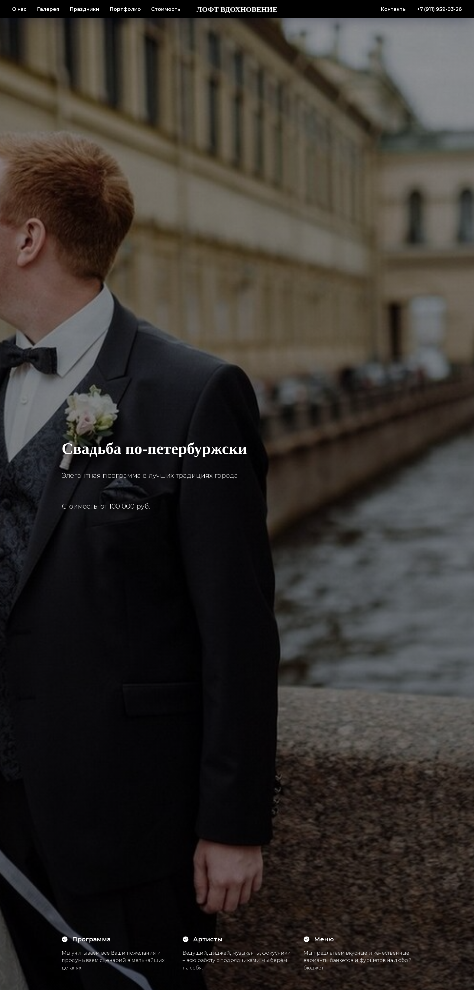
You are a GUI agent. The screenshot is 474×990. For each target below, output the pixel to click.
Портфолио (125, 9)
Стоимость (165, 9)
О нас (19, 9)
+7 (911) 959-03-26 (439, 9)
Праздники (84, 9)
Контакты (394, 9)
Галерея (48, 9)
